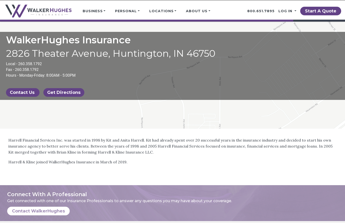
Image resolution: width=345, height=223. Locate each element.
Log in (285, 11)
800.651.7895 (261, 11)
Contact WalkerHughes (38, 211)
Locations (161, 11)
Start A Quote (320, 11)
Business (93, 11)
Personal (126, 11)
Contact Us (23, 92)
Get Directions (63, 92)
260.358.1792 (30, 64)
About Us (196, 11)
